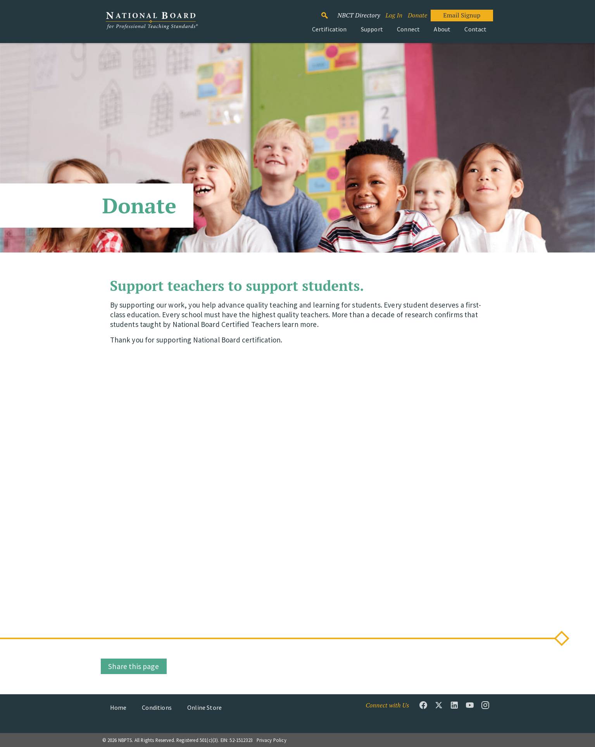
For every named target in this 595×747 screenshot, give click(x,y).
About (442, 29)
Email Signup (461, 15)
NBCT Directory (358, 15)
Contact (475, 29)
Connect (408, 29)
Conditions (157, 707)
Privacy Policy (271, 740)
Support (372, 29)
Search (328, 12)
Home (118, 707)
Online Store (204, 707)
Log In (393, 15)
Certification (329, 29)
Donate (417, 15)
